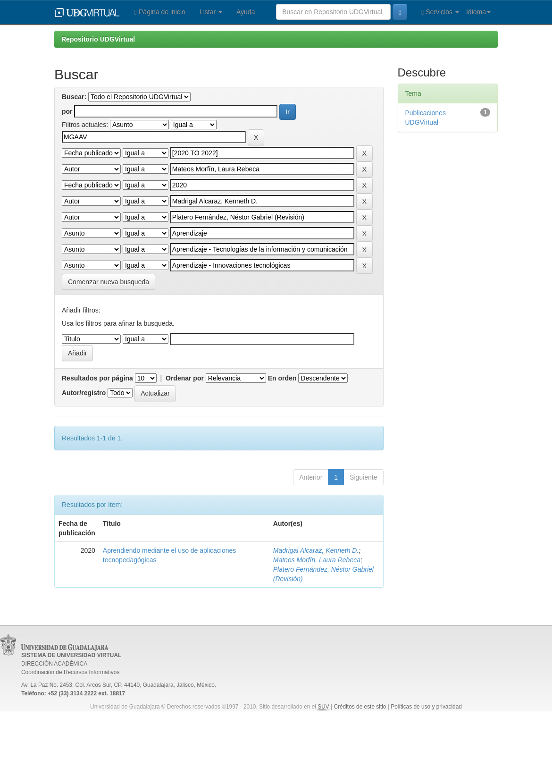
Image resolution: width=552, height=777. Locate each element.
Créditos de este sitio (360, 706)
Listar (211, 12)
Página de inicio (159, 12)
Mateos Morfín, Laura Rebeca (316, 560)
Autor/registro (84, 393)
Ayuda (245, 12)
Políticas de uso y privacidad (426, 706)
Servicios (440, 12)
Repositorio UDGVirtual (98, 39)
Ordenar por (185, 378)
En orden (282, 378)
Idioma (478, 12)
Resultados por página (97, 378)
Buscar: (74, 97)
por (67, 111)
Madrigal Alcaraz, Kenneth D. (316, 550)
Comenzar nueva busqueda (108, 282)
